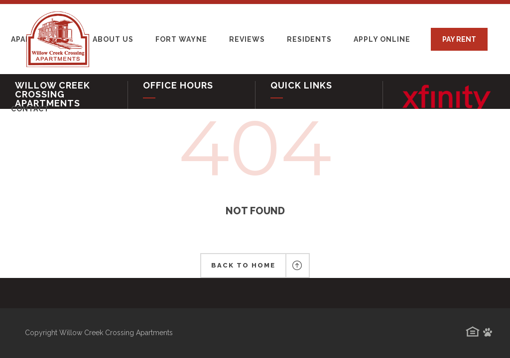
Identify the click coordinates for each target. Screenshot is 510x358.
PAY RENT (459, 39)
